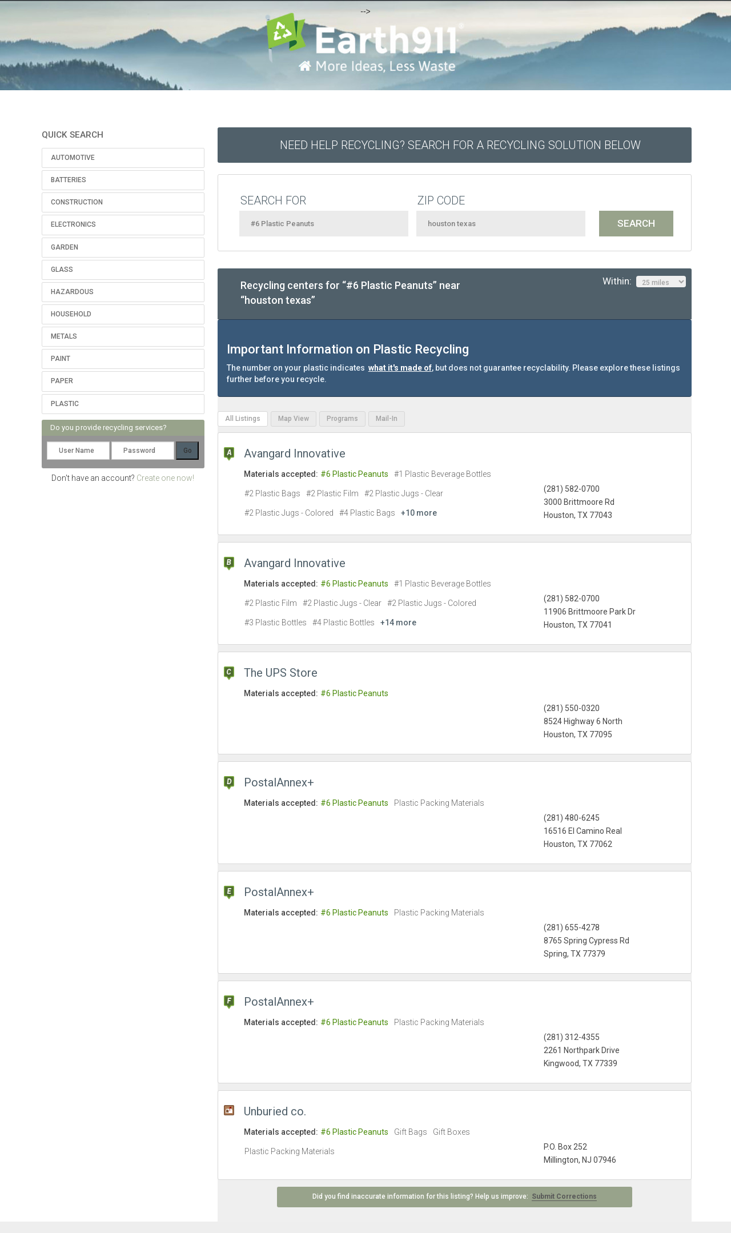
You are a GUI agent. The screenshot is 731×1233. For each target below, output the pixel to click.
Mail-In (386, 419)
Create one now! (165, 478)
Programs (342, 419)
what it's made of (400, 367)
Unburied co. (275, 1111)
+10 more (419, 512)
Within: (644, 281)
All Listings (242, 419)
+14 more (398, 622)
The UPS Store (281, 673)
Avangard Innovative (295, 453)
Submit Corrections (564, 1196)
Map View (293, 419)
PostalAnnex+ (279, 782)
